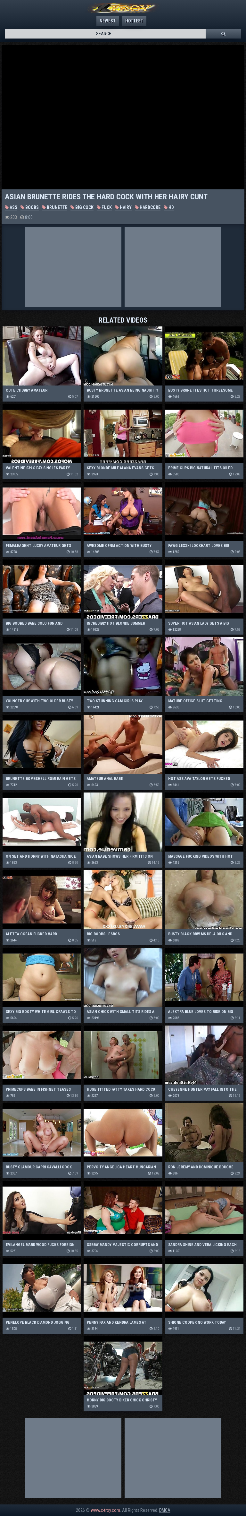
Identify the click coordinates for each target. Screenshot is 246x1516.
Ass (11, 207)
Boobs (29, 207)
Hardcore (147, 207)
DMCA (164, 1510)
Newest (108, 20)
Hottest (134, 20)
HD (169, 207)
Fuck (104, 207)
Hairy (123, 207)
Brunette (54, 207)
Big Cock (82, 207)
